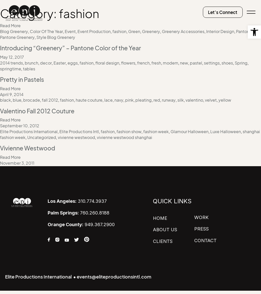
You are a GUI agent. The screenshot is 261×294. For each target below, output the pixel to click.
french (143, 62)
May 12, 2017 (12, 56)
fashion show (128, 130)
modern (170, 62)
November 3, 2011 (17, 161)
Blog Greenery (14, 31)
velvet (211, 99)
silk (180, 99)
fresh (156, 62)
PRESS (201, 227)
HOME (160, 216)
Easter (60, 62)
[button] (254, 32)
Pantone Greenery (17, 37)
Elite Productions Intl (79, 130)
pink (129, 99)
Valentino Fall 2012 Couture (39, 110)
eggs (73, 62)
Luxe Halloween (225, 130)
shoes (227, 62)
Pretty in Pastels (23, 78)
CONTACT (205, 238)
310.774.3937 (77, 199)
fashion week (156, 130)
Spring (241, 62)
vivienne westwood (76, 136)
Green (134, 31)
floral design (107, 62)
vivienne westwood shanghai (124, 136)
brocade (31, 99)
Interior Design (220, 31)
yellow (224, 99)
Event (70, 31)
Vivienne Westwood (29, 146)
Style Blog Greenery (55, 37)
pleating (143, 99)
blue (17, 99)
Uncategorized (41, 136)
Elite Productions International (29, 130)
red (156, 99)
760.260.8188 (78, 211)
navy (118, 99)
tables (29, 68)
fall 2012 (50, 99)
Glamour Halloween (189, 130)
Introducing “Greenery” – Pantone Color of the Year (74, 47)
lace (108, 99)
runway (169, 99)
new (184, 62)
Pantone (244, 31)
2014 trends (11, 62)
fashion (119, 31)
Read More (10, 87)
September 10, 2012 (19, 124)
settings (212, 62)
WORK (201, 216)
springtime (10, 68)
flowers (128, 62)
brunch (31, 62)
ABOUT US (165, 228)
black (5, 99)
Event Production (94, 31)
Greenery (151, 31)
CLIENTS (163, 239)
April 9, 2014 (11, 93)
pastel (196, 62)
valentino (194, 99)
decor (46, 62)
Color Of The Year (46, 31)
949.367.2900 (81, 222)
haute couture (89, 99)
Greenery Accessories (183, 31)
